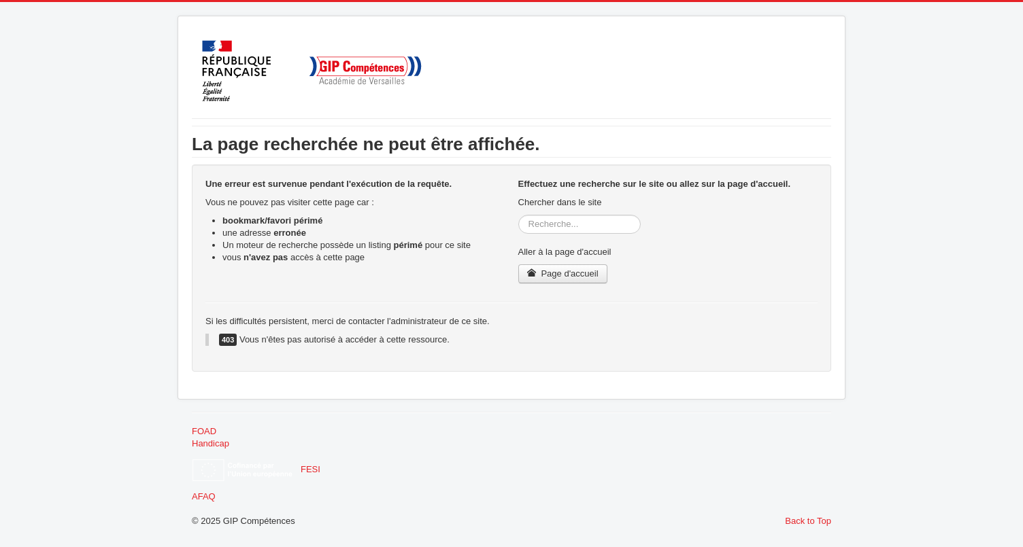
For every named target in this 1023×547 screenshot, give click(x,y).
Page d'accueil (563, 273)
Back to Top (808, 521)
